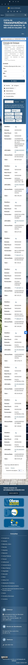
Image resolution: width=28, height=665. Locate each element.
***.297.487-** (19, 288)
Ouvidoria (4, 599)
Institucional (5, 562)
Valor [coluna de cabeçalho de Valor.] (18, 120)
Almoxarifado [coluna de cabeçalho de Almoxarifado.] (9, 120)
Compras (4, 541)
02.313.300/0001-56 (20, 350)
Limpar (22, 101)
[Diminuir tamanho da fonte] (13, 1)
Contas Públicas (6, 556)
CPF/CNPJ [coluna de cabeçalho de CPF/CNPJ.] (18, 117)
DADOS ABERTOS (13, 493)
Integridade (5, 571)
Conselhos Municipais (8, 596)
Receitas (4, 547)
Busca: (2, 15)
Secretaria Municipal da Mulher (10, 586)
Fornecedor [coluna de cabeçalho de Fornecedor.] (8, 117)
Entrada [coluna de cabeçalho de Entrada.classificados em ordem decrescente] (14, 110)
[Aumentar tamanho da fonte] (18, 1)
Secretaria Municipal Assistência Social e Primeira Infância (13, 589)
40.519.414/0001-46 (19, 221)
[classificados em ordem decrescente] (19, 110)
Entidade (5, 63)
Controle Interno (6, 565)
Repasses (4, 553)
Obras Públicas (6, 568)
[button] (23, 66)
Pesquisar (16, 101)
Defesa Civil (5, 580)
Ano (4, 68)
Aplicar (14, 81)
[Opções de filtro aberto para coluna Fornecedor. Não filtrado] (13, 117)
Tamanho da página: (11, 470)
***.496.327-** (19, 319)
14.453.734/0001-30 (20, 185)
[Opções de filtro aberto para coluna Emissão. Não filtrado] (21, 114)
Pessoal (4, 559)
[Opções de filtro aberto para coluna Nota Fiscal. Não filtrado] (12, 114)
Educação (5, 574)
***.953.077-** (19, 255)
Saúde (4, 593)
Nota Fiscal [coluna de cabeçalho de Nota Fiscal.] (8, 114)
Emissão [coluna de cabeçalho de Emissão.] (17, 114)
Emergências (5, 538)
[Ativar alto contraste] (9, 1)
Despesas (5, 550)
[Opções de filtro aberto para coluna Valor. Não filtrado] (20, 120)
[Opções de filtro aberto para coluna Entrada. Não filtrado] (17, 110)
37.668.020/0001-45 (20, 151)
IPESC (4, 577)
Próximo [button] (13, 468)
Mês (4, 73)
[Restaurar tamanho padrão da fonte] (16, 1)
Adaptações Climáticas (8, 583)
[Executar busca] (25, 15)
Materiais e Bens (6, 544)
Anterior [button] (7, 468)
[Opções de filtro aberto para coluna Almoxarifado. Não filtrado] (14, 120)
